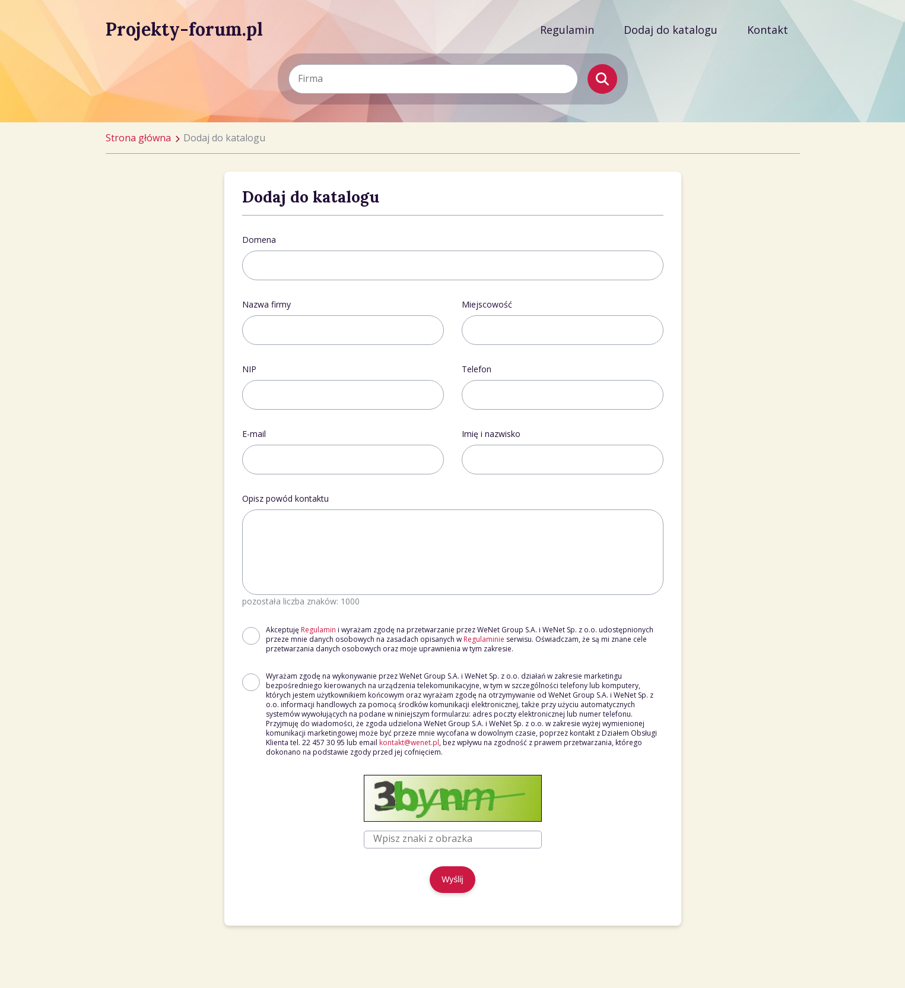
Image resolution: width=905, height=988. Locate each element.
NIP (249, 369)
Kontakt (767, 30)
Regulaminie (483, 639)
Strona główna (138, 137)
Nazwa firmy (266, 304)
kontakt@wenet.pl (409, 742)
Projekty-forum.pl (184, 29)
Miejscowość (487, 304)
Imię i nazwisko (491, 433)
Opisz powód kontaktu (285, 498)
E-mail (254, 433)
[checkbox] (251, 636)
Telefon (476, 369)
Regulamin (567, 30)
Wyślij (452, 879)
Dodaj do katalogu (670, 30)
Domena (259, 239)
